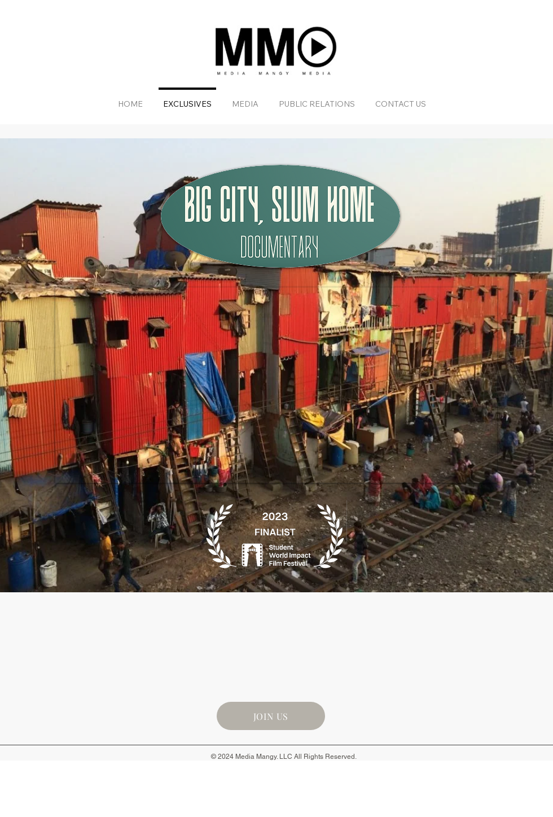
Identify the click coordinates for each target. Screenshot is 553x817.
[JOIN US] (271, 716)
